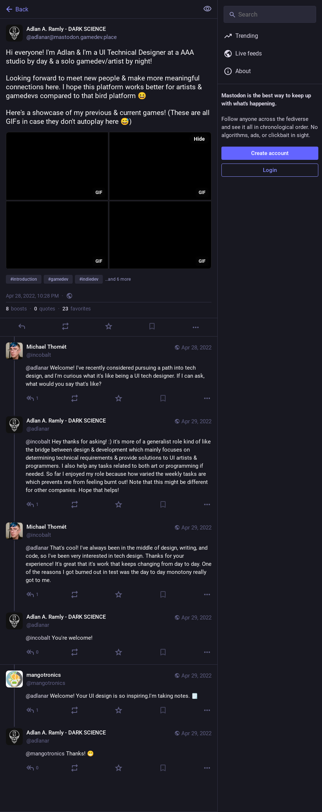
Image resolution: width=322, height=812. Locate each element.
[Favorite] (108, 326)
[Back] (99, 9)
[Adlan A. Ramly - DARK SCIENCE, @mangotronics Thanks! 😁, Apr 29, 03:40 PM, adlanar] (108, 751)
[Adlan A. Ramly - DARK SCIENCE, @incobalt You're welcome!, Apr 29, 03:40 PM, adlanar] (108, 635)
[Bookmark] (152, 326)
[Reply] (21, 326)
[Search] (270, 14)
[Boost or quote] (65, 326)
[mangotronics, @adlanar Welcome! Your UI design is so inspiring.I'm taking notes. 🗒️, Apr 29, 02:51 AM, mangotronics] (108, 693)
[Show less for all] (207, 9)
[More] (195, 327)
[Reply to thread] (33, 398)
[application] (57, 166)
